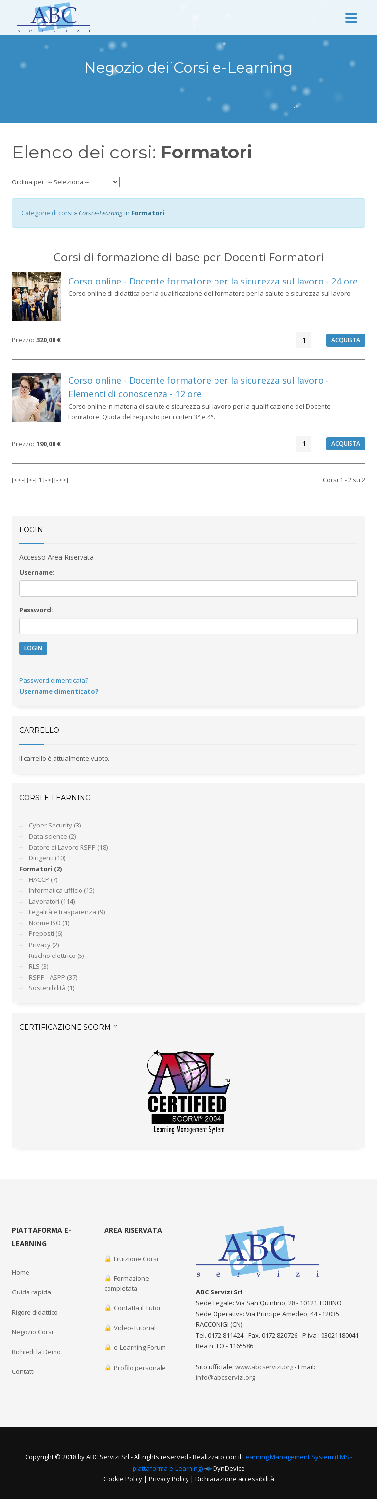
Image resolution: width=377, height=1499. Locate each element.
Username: (36, 572)
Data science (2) (52, 836)
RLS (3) (38, 966)
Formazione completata (126, 1283)
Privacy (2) (44, 944)
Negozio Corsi (32, 1331)
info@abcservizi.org (225, 1377)
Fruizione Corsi (131, 1258)
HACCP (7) (43, 879)
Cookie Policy (122, 1478)
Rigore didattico (35, 1312)
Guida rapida (31, 1292)
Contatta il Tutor (132, 1307)
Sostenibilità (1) (51, 987)
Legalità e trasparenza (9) (67, 911)
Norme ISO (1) (49, 922)
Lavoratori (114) (52, 901)
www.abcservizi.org (264, 1366)
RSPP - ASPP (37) (53, 977)
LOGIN (33, 648)
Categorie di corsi (47, 212)
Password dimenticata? (53, 680)
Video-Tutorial (130, 1327)
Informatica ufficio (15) (61, 890)
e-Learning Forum (135, 1347)
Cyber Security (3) (55, 825)
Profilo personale (135, 1367)
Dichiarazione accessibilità (234, 1478)
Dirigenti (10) (47, 857)
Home (20, 1272)
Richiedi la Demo (36, 1351)
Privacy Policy (169, 1478)
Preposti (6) (45, 933)
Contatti (23, 1371)
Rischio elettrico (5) (56, 955)
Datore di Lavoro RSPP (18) (68, 847)
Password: (36, 609)
